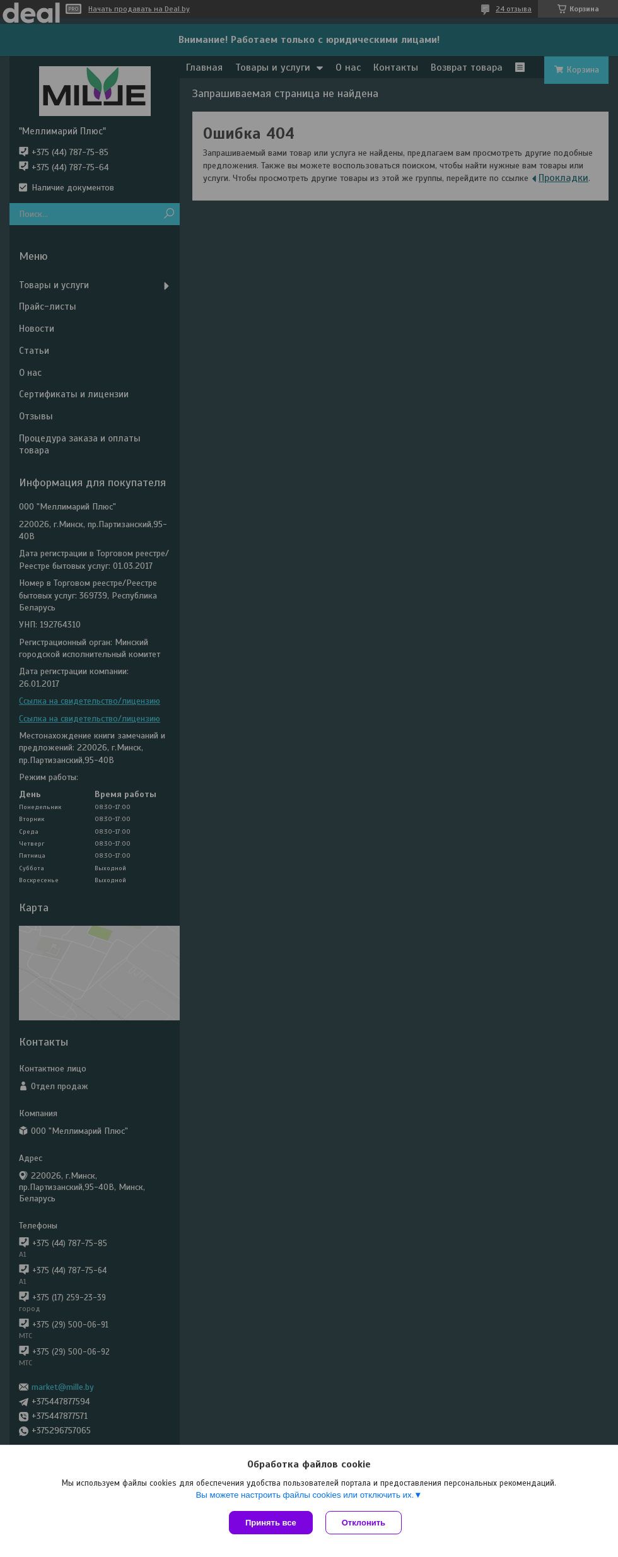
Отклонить (363, 1522)
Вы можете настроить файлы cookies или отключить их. (304, 1495)
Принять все (270, 1522)
